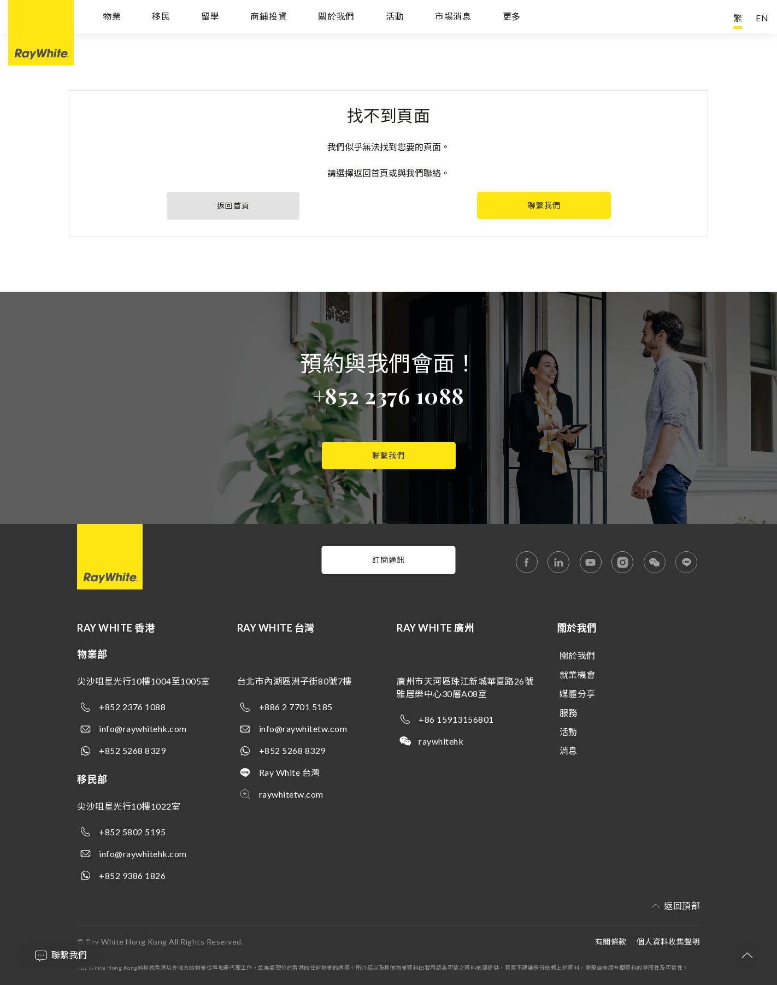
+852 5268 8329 (132, 750)
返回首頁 (233, 205)
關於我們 (336, 18)
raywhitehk (441, 741)
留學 (210, 18)
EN (762, 18)
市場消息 (453, 18)
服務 (569, 712)
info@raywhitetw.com (303, 728)
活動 (395, 18)
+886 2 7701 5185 (296, 706)
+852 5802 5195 (132, 832)
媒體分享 (578, 693)
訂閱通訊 (388, 559)
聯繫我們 (544, 205)
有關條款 (611, 941)
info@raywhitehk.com (143, 728)
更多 (512, 18)
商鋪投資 (268, 18)
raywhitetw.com (291, 794)
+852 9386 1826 (132, 875)
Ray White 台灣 (289, 772)
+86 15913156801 (456, 719)
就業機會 (578, 674)
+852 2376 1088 (388, 395)
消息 (569, 750)
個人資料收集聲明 (668, 941)
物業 (112, 18)
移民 (161, 18)
